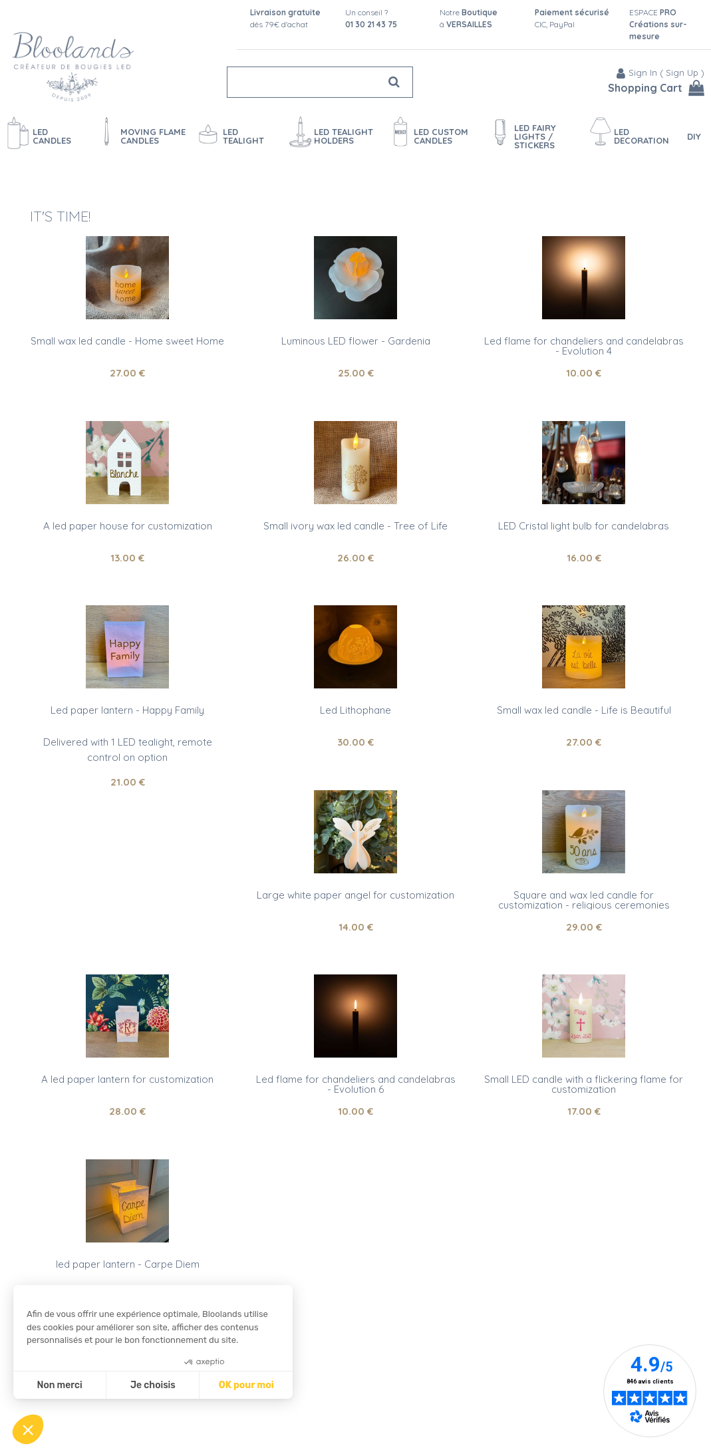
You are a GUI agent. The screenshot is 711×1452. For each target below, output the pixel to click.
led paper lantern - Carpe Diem (128, 1264)
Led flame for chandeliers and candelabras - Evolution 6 (356, 1084)
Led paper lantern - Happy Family (127, 710)
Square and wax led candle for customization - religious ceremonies (584, 900)
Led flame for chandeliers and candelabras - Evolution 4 (584, 346)
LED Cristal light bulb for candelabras (583, 526)
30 (355, 742)
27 (127, 372)
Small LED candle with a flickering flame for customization (583, 1084)
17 (584, 1111)
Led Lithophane (355, 710)
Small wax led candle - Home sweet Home (127, 341)
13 (127, 557)
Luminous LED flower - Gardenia (355, 341)
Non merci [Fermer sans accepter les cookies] (59, 1385)
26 (355, 557)
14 (356, 927)
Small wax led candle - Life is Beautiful (584, 710)
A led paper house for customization (127, 526)
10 (583, 372)
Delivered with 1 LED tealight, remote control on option (127, 750)
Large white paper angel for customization (355, 895)
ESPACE (658, 24)
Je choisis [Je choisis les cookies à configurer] (153, 1385)
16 (584, 557)
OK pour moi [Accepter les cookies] (246, 1385)
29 (584, 927)
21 (127, 782)
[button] (28, 1429)
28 (127, 1111)
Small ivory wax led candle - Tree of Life (355, 526)
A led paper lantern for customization (127, 1079)
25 (356, 372)
